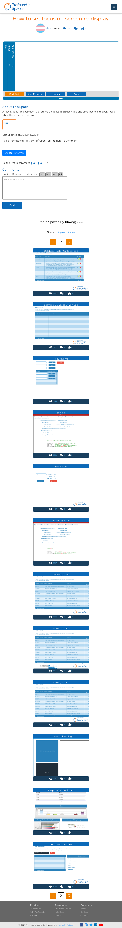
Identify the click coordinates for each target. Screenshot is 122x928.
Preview (16, 174)
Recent (71, 232)
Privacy (71, 925)
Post (12, 205)
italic (48, 174)
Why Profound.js (37, 912)
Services (84, 912)
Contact (84, 915)
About (83, 908)
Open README (14, 152)
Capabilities (35, 908)
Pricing (33, 915)
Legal (62, 925)
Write (7, 174)
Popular (61, 232)
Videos (58, 915)
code (55, 174)
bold (42, 174)
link (60, 174)
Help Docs (59, 912)
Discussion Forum (63, 908)
